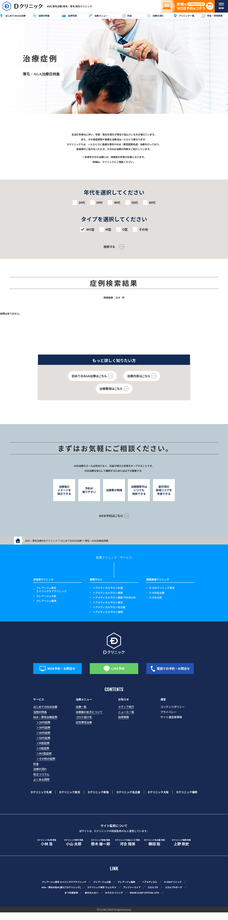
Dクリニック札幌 (41, 799)
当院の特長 (40, 719)
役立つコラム (41, 782)
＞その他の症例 (45, 766)
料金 (36, 771)
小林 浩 (46, 850)
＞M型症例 (42, 751)
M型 (108, 229)
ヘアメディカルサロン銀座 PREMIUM (114, 605)
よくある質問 (41, 787)
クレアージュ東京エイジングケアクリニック (51, 597)
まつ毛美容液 (71, 900)
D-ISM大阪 (155, 605)
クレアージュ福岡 (46, 608)
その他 (143, 229)
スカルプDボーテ (173, 894)
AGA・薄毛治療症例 (45, 725)
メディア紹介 (126, 714)
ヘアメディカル (149, 889)
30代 (99, 203)
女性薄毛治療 (84, 730)
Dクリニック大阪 (158, 799)
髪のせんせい (91, 900)
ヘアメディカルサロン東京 (108, 609)
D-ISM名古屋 (156, 600)
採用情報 (123, 725)
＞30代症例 (43, 735)
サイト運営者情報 (171, 725)
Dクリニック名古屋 (128, 799)
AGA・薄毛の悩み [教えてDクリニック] (61, 894)
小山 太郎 (73, 850)
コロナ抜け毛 (84, 725)
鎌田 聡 (154, 850)
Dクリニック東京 (69, 799)
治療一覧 (81, 714)
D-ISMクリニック (173, 889)
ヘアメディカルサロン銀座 (108, 600)
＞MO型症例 (43, 761)
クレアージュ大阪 (46, 603)
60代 (152, 203)
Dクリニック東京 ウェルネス (102, 894)
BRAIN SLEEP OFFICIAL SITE (144, 900)
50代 (134, 203)
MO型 (90, 229)
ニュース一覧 (126, 719)
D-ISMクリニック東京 (161, 595)
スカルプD (153, 894)
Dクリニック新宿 (98, 799)
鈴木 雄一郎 (100, 850)
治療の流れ (40, 776)
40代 (117, 203)
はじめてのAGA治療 (45, 714)
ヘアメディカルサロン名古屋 (109, 614)
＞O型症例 (42, 756)
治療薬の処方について (89, 719)
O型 (125, 229)
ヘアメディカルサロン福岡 (108, 619)
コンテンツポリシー (172, 714)
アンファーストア (132, 894)
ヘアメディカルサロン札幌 (108, 595)
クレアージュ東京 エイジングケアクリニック (64, 889)
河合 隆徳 (127, 850)
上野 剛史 (181, 850)
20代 (82, 203)
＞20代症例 (43, 730)
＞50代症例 (43, 745)
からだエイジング (114, 900)
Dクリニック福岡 (186, 799)
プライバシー (168, 719)
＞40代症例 (43, 740)
